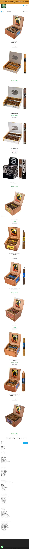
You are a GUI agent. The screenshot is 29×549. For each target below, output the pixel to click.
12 (24, 11)
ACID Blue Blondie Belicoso (14, 395)
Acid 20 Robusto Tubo (14, 183)
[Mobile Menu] (26, 5)
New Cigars (17, 182)
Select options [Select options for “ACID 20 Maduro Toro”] (14, 152)
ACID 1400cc (15, 41)
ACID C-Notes (14, 429)
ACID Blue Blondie (14, 360)
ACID (12, 41)
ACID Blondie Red (14, 325)
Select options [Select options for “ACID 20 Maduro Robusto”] (14, 117)
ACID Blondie (12, 253)
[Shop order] (10, 11)
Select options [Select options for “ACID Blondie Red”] (14, 329)
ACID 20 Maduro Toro (14, 148)
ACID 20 (14, 112)
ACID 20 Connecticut (14, 76)
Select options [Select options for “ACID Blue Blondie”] (14, 364)
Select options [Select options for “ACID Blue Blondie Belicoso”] (14, 399)
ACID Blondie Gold (14, 254)
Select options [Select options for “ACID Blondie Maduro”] (14, 293)
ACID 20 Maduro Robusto (14, 113)
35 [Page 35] (19, 438)
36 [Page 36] (21, 438)
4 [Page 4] (14, 438)
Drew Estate (14, 182)
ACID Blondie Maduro (14, 289)
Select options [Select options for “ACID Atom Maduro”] (14, 223)
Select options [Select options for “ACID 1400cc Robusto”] (14, 46)
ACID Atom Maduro (14, 219)
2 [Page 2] (9, 438)
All (27, 11)
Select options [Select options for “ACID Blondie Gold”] (14, 258)
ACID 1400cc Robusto (14, 42)
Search (2, 441)
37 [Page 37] (23, 438)
